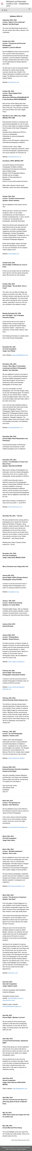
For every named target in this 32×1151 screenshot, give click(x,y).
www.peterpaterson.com (20, 1088)
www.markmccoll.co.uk (15, 507)
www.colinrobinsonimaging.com (17, 827)
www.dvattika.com (13, 253)
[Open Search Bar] (29, 9)
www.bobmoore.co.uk (14, 156)
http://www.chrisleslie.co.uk (16, 886)
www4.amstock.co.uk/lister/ (16, 758)
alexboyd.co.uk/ (13, 973)
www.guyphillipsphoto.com (20, 355)
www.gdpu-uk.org (13, 592)
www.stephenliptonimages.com (12, 1006)
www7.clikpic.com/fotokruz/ (16, 661)
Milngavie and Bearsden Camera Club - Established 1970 (17, 3)
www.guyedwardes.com (15, 427)
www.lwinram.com (13, 82)
